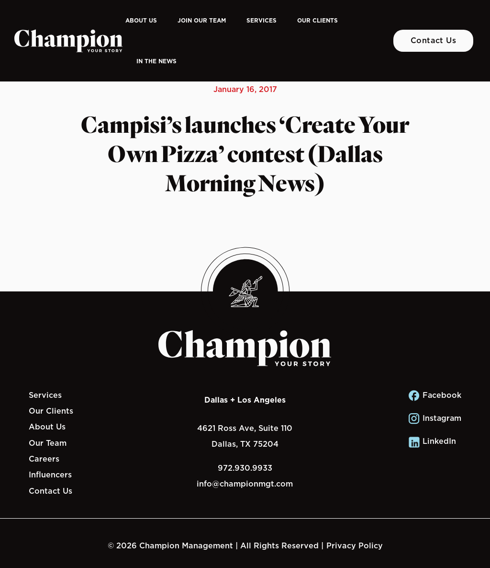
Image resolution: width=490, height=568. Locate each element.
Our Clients (317, 20)
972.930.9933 (245, 468)
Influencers (50, 474)
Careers (44, 459)
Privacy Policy (354, 545)
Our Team (48, 443)
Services (261, 20)
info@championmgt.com (245, 483)
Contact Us (434, 40)
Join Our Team (202, 20)
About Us (141, 20)
